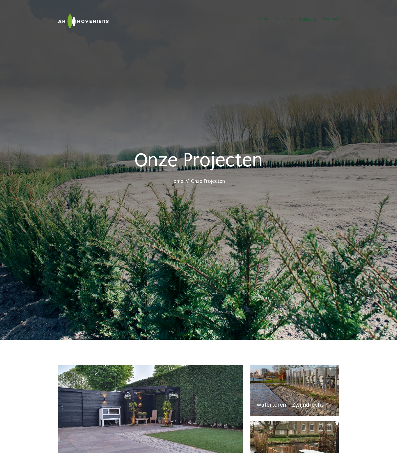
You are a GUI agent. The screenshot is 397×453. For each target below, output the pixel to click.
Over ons (283, 18)
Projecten (307, 18)
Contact (330, 18)
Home (262, 18)
